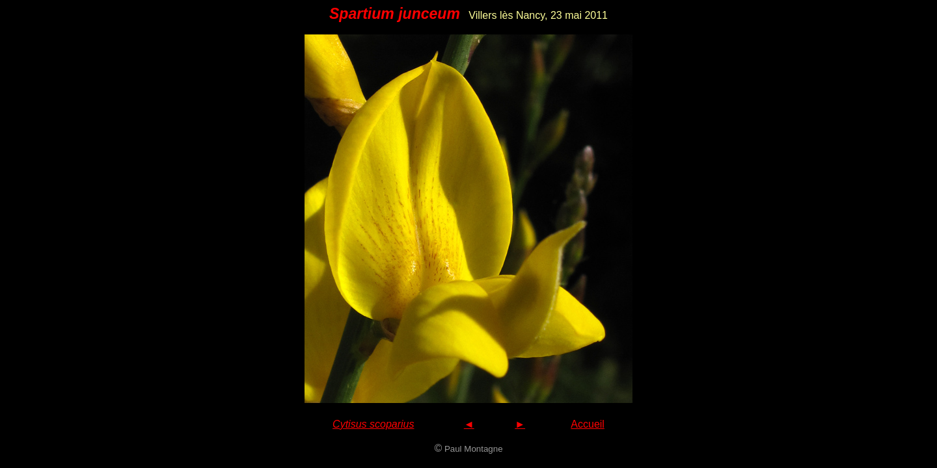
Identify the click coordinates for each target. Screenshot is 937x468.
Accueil (587, 424)
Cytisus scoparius (373, 424)
